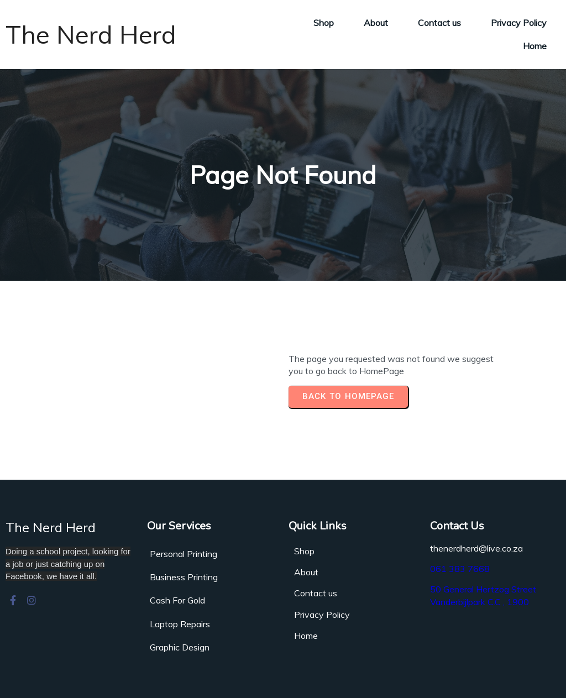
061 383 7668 (460, 568)
